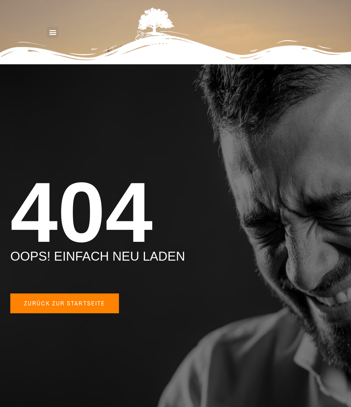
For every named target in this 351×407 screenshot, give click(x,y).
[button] (52, 32)
